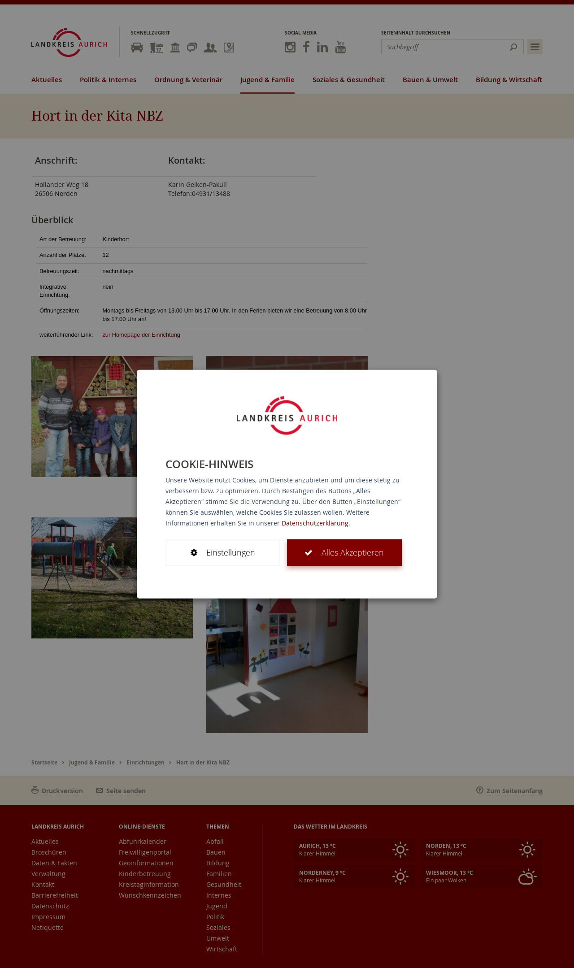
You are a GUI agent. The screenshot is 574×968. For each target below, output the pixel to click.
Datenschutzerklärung (315, 523)
